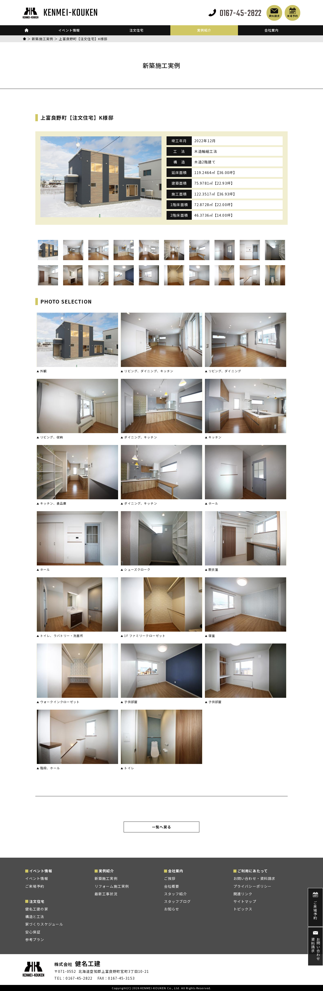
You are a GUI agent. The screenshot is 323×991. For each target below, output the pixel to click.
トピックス (243, 908)
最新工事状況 (106, 893)
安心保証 (32, 931)
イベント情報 (36, 878)
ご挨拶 (169, 878)
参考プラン (34, 939)
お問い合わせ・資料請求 (254, 878)
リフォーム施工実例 (112, 886)
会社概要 (171, 886)
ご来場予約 (34, 886)
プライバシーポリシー (252, 886)
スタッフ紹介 (175, 893)
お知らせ (171, 908)
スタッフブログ (177, 901)
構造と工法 (34, 916)
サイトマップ (244, 901)
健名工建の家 (36, 908)
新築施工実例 (42, 38)
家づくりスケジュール (44, 924)
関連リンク (243, 893)
